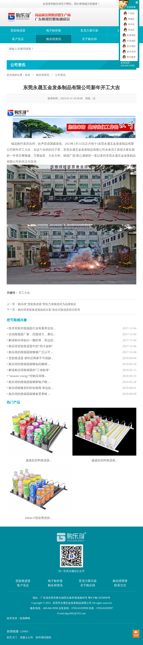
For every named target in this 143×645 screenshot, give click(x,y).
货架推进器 (17, 30)
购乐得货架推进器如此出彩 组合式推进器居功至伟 (49, 309)
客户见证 (18, 39)
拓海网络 (25, 618)
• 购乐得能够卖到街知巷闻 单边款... (71, 388)
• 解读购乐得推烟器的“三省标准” (71, 370)
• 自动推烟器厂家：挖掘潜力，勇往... (71, 334)
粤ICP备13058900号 (99, 597)
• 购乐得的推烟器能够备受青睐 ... (71, 394)
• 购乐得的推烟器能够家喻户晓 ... (71, 382)
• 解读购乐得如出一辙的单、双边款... (71, 340)
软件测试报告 (43, 637)
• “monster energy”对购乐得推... (71, 376)
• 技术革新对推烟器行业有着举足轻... (71, 328)
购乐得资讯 (53, 39)
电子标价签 (53, 30)
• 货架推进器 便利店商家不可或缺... (71, 358)
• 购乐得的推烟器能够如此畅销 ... (71, 364)
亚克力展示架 (89, 30)
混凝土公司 (26, 637)
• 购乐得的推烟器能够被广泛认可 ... (71, 352)
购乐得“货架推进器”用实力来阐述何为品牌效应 (47, 304)
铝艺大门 (12, 637)
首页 (27, 75)
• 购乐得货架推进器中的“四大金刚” (71, 346)
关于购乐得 (89, 39)
